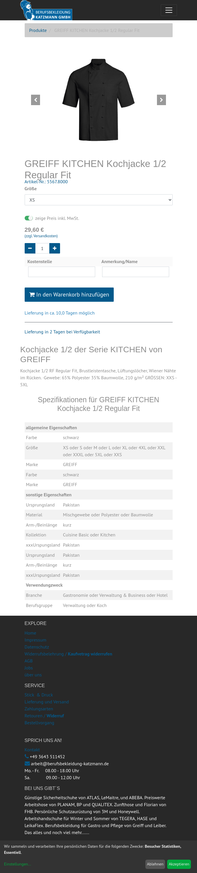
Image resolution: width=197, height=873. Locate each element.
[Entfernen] (30, 248)
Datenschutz (37, 647)
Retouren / (35, 715)
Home (30, 633)
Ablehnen (155, 864)
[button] (36, 100)
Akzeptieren (179, 864)
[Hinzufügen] (54, 248)
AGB (29, 661)
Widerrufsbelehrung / (68, 654)
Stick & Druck (39, 695)
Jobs (29, 668)
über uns (33, 675)
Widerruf (55, 715)
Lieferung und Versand (47, 702)
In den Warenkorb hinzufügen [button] (69, 294)
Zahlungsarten (39, 709)
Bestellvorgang (39, 722)
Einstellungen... (17, 864)
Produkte (38, 30)
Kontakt (32, 749)
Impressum (35, 640)
